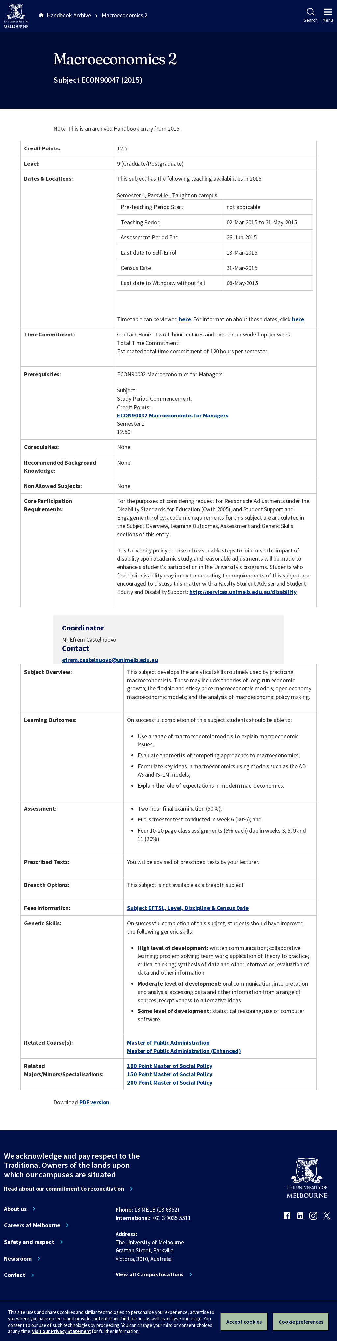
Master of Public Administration (168, 1042)
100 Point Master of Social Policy (169, 1066)
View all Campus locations (150, 1274)
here (185, 319)
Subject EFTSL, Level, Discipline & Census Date (188, 908)
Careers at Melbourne (32, 1225)
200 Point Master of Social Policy (169, 1082)
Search (310, 15)
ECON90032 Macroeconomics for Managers (172, 415)
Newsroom (18, 1258)
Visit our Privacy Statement (61, 1331)
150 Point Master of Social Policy (169, 1074)
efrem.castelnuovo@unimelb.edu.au (110, 660)
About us (15, 1209)
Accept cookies (244, 1321)
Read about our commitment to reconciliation (64, 1188)
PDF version (94, 1102)
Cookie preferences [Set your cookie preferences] (301, 1321)
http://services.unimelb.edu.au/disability (242, 592)
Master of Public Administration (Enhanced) (184, 1051)
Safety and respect (29, 1242)
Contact (14, 1275)
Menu (328, 15)
